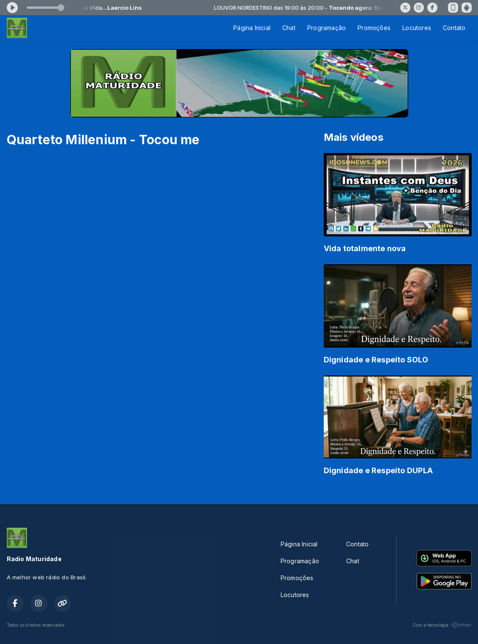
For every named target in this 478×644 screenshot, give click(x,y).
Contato (454, 27)
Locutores (416, 27)
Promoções (374, 27)
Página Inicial (251, 27)
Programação (326, 27)
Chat (288, 27)
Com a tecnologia (441, 625)
